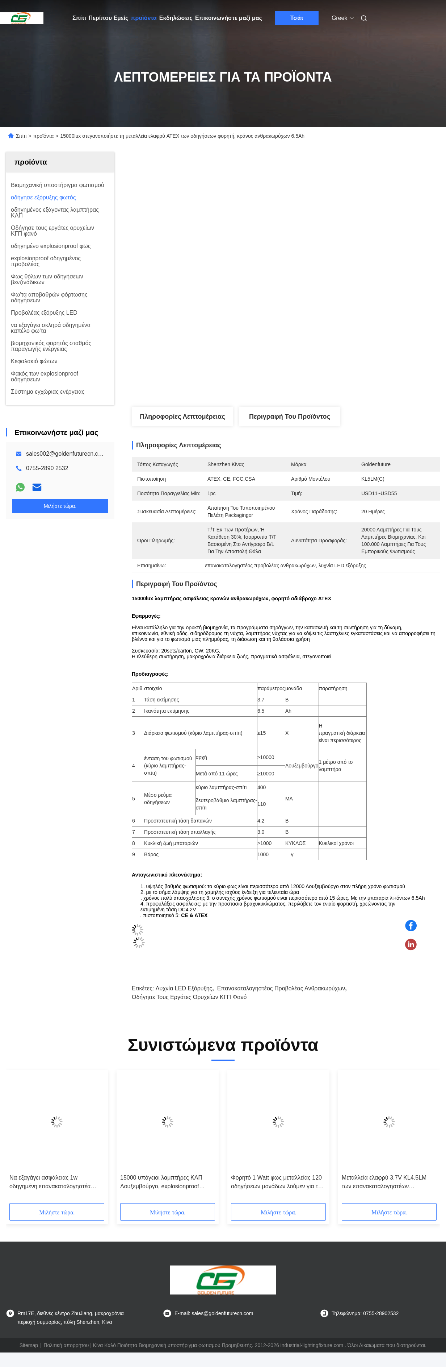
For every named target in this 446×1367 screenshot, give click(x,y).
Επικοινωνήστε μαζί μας (228, 18)
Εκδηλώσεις (176, 18)
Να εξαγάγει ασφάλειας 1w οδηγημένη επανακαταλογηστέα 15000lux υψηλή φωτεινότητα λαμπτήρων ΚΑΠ (50, 1183)
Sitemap (29, 1345)
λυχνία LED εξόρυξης (184, 988)
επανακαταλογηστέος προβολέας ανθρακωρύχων (281, 988)
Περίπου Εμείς (109, 18)
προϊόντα (144, 18)
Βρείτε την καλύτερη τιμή (324, 383)
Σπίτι (79, 18)
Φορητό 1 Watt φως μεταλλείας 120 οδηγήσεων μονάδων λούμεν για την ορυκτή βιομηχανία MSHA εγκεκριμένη (277, 1183)
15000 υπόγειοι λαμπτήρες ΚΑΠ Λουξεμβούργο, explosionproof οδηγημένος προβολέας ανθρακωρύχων (161, 1183)
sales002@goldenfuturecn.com (66, 454)
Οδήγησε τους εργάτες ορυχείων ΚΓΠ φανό (189, 997)
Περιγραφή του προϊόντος (289, 416)
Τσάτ (297, 18)
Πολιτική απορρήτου (66, 1345)
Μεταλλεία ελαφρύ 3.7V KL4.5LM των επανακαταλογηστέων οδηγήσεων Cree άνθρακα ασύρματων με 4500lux (384, 1183)
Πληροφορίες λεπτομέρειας (182, 416)
